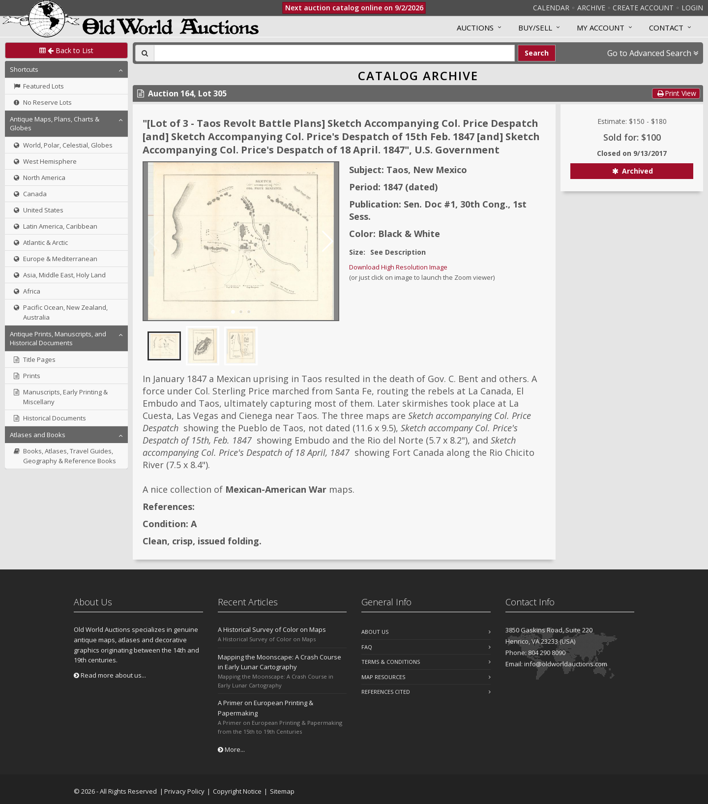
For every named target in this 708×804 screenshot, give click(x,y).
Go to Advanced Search (652, 53)
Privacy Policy (184, 791)
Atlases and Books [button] (37, 434)
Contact (666, 27)
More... (231, 749)
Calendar (551, 7)
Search (537, 53)
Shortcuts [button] (24, 69)
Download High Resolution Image (398, 267)
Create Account (643, 7)
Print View (676, 93)
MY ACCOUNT (600, 27)
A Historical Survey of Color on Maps (272, 629)
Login (692, 7)
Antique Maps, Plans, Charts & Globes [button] (54, 123)
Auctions (475, 27)
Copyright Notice (237, 791)
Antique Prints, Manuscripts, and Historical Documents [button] (58, 338)
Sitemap (282, 791)
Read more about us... (110, 675)
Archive (591, 7)
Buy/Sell (535, 27)
